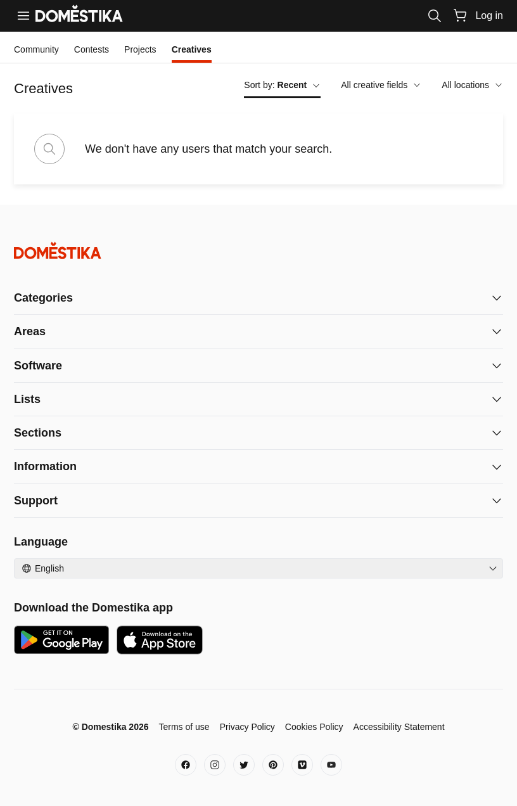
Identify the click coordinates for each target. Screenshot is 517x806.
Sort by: (282, 85)
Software (38, 365)
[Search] (434, 16)
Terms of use (183, 727)
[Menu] (23, 16)
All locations (472, 85)
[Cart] (460, 15)
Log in (489, 15)
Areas (30, 331)
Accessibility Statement (399, 727)
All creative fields (381, 85)
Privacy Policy (247, 727)
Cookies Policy (314, 727)
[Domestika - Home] (258, 250)
